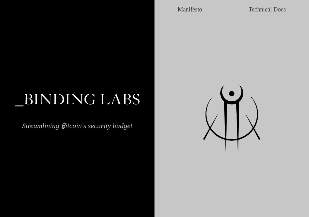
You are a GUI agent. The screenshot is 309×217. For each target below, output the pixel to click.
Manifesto (190, 9)
